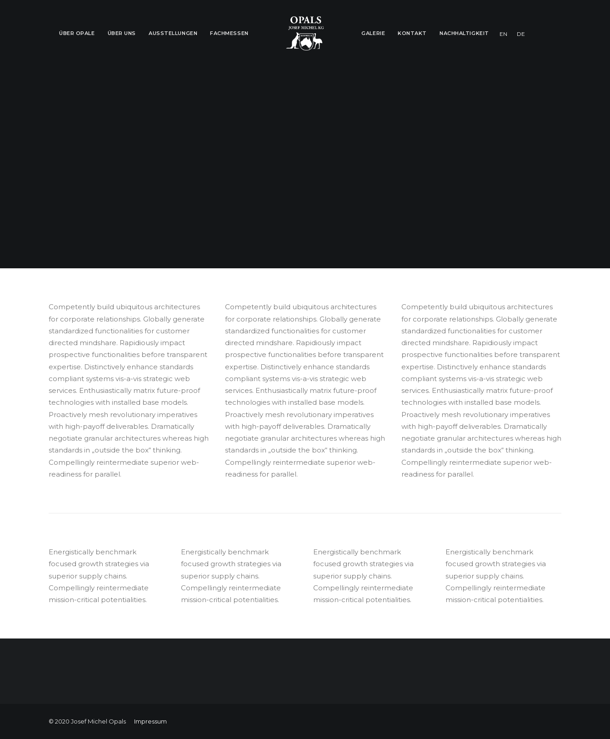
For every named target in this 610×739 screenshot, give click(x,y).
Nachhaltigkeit (464, 33)
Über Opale (77, 33)
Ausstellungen (173, 33)
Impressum (150, 721)
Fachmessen (229, 33)
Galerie (373, 33)
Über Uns (122, 33)
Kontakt (412, 33)
